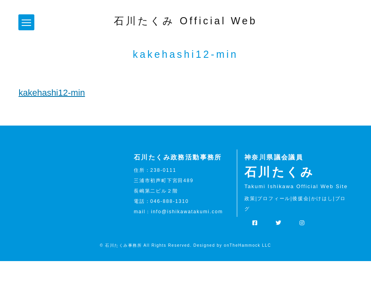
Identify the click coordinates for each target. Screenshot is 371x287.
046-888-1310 (169, 201)
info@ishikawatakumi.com (187, 211)
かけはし (322, 198)
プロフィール (273, 198)
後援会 (300, 198)
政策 (250, 198)
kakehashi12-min (51, 93)
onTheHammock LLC (247, 245)
